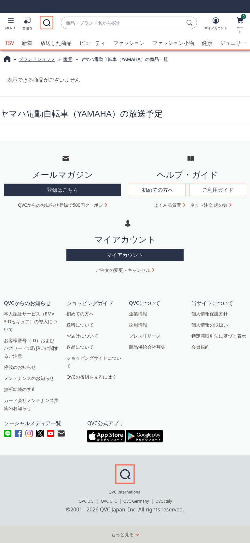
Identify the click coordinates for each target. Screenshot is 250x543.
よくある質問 (167, 205)
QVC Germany (136, 501)
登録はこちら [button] (62, 189)
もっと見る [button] (122, 534)
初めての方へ (80, 313)
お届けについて (82, 335)
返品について (80, 346)
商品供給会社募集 (147, 346)
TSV (9, 43)
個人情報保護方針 (209, 313)
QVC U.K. (109, 501)
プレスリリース (145, 335)
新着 (27, 43)
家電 (67, 59)
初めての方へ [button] (157, 189)
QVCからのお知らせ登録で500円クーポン (60, 205)
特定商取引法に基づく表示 (218, 335)
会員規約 (200, 346)
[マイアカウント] (215, 25)
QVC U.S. (87, 501)
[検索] (190, 23)
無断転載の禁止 (20, 389)
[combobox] (122, 23)
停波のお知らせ (20, 367)
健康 (207, 43)
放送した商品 (56, 43)
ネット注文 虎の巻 (209, 205)
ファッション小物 (173, 43)
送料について (80, 324)
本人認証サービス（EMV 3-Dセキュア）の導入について (30, 321)
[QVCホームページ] (7, 59)
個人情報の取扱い (209, 324)
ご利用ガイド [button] (217, 189)
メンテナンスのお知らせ (29, 378)
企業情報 (138, 313)
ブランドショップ (37, 59)
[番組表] (27, 25)
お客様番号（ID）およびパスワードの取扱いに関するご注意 (31, 348)
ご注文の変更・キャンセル (123, 270)
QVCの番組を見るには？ (91, 376)
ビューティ (92, 43)
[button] (10, 25)
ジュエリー (233, 43)
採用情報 (138, 324)
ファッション (129, 43)
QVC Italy (163, 501)
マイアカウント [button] (125, 254)
